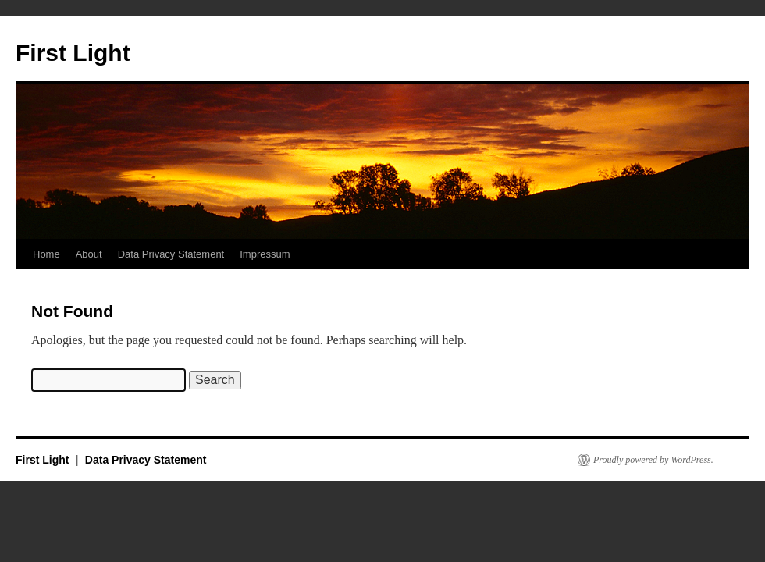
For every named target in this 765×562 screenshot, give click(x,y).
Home (46, 254)
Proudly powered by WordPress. (653, 459)
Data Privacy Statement (171, 254)
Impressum (265, 254)
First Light (73, 53)
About (89, 254)
